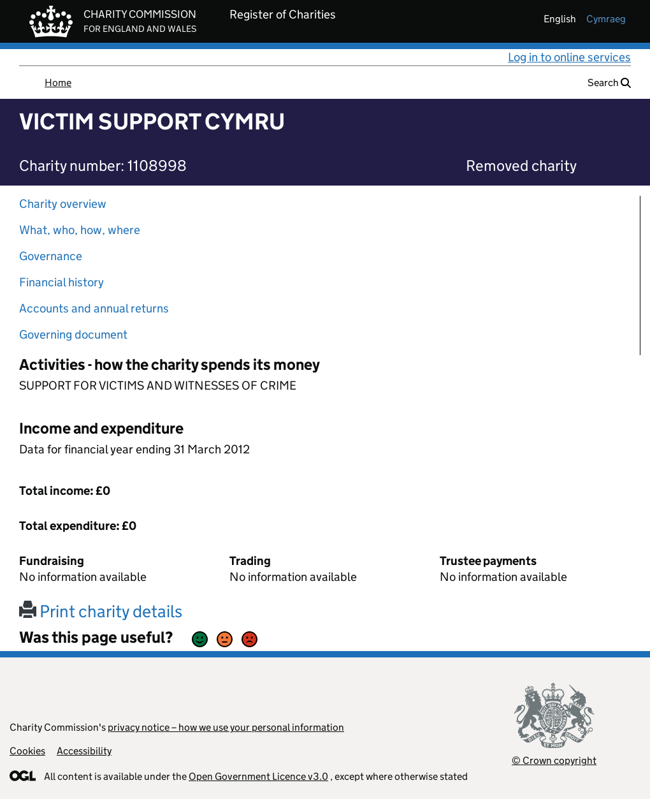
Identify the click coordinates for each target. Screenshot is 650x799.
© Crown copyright (554, 760)
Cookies (27, 751)
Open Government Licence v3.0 (258, 776)
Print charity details (100, 611)
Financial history (61, 282)
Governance (50, 256)
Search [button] (609, 83)
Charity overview (62, 203)
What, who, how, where (79, 230)
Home (58, 83)
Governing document (73, 334)
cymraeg (606, 19)
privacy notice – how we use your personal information (226, 727)
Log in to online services (569, 57)
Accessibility (84, 751)
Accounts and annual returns (94, 308)
